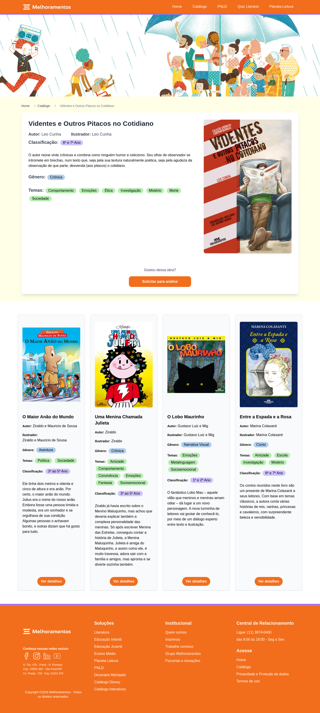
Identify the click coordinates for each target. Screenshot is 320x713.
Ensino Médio (105, 654)
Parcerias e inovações (182, 661)
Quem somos (175, 632)
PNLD (99, 668)
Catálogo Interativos (110, 689)
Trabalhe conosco (179, 646)
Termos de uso (248, 681)
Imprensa (172, 639)
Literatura (101, 632)
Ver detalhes (51, 581)
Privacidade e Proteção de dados (262, 674)
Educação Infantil (108, 639)
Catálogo (44, 106)
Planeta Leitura (106, 661)
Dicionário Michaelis (110, 675)
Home (25, 106)
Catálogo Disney (107, 682)
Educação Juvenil (108, 646)
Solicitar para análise (160, 281)
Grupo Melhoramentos (183, 654)
